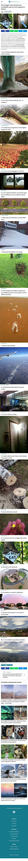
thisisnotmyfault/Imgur (5, 125)
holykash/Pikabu (3, 564)
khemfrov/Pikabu (4, 610)
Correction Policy (14, 834)
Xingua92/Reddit (3, 453)
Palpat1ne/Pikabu (4, 98)
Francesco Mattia (8, 11)
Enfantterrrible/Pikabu (4, 215)
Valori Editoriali (14, 836)
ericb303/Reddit (3, 288)
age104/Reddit (3, 412)
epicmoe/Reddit (3, 190)
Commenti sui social (14, 840)
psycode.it (14, 825)
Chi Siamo (14, 821)
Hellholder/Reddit (4, 637)
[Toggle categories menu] (2, 1)
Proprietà (14, 838)
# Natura (3, 665)
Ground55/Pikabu (4, 343)
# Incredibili (9, 665)
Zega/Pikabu (3, 249)
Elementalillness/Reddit (5, 384)
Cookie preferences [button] (14, 849)
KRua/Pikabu (3, 168)
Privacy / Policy (14, 846)
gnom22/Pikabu (3, 509)
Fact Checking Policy (14, 831)
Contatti (14, 823)
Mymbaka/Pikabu (4, 535)
